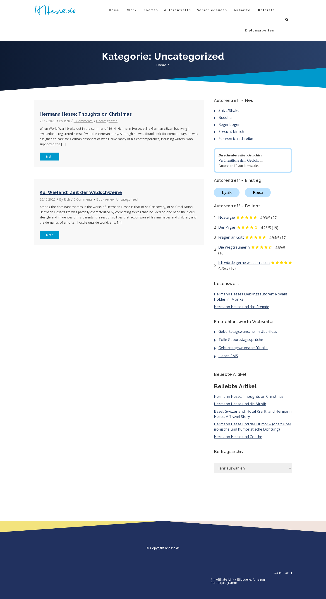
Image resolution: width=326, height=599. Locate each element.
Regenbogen (229, 124)
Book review (105, 199)
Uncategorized (106, 121)
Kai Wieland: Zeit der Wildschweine (81, 192)
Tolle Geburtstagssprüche (240, 339)
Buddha (225, 117)
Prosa (258, 192)
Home (114, 10)
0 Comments (83, 121)
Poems (150, 10)
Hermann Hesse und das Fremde (241, 306)
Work (132, 10)
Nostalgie (226, 217)
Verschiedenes (211, 10)
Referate (266, 10)
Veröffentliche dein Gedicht (238, 160)
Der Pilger (226, 227)
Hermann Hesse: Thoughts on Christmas (86, 114)
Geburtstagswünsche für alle (243, 347)
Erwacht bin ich (231, 131)
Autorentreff (176, 10)
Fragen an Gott (231, 237)
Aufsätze (242, 10)
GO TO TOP (283, 573)
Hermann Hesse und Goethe (238, 436)
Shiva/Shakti (229, 110)
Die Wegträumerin (234, 247)
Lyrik (227, 192)
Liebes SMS (228, 355)
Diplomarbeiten (259, 30)
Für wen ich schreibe (235, 138)
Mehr (46, 156)
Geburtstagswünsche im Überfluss (247, 331)
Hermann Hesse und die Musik (240, 403)
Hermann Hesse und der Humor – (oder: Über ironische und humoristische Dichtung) (252, 427)
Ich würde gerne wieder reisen (244, 262)
